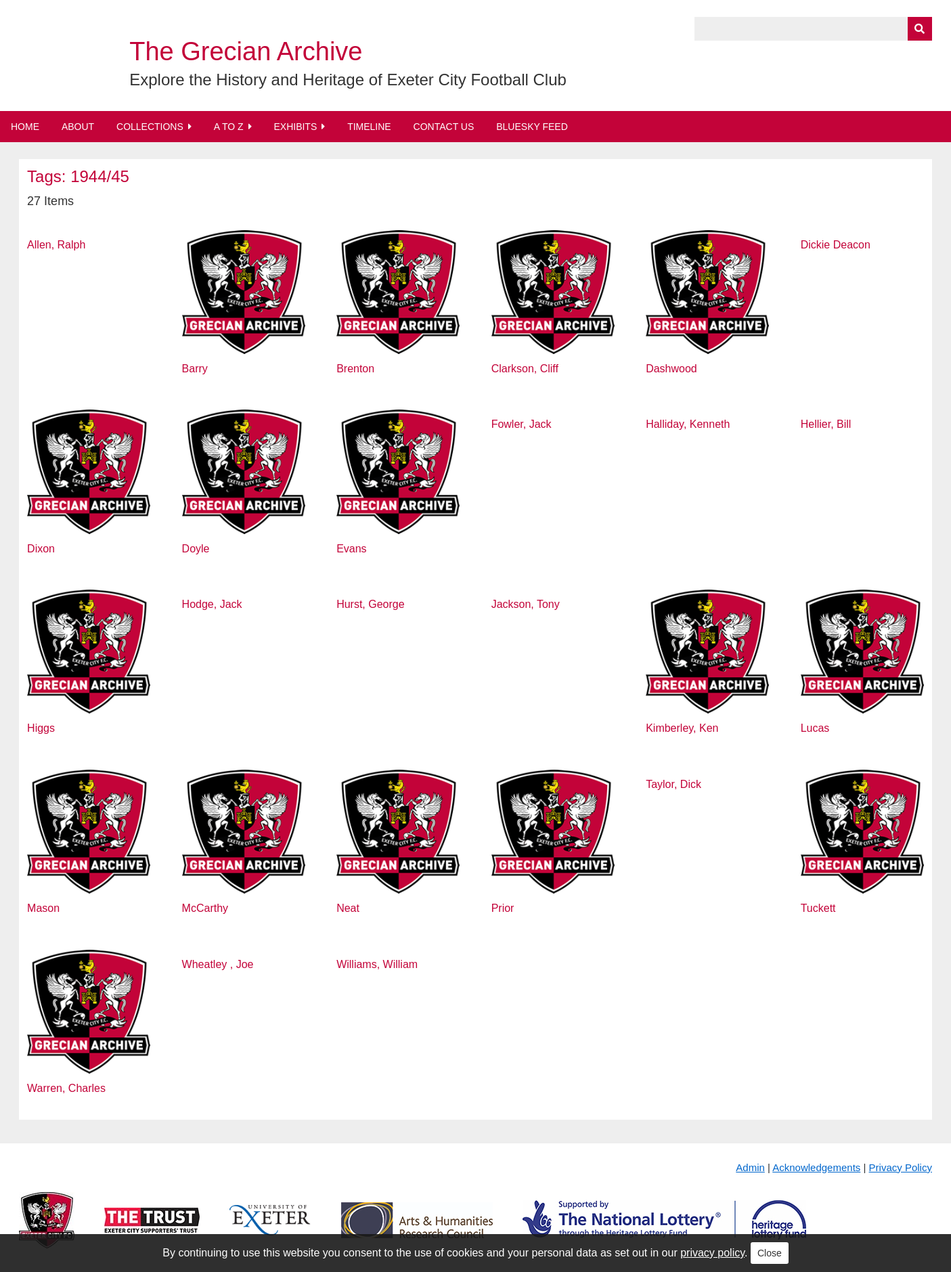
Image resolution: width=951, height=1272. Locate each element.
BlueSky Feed (532, 126)
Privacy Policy (900, 1167)
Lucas (815, 728)
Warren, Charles (66, 1088)
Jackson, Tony (525, 604)
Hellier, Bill (826, 424)
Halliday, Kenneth (688, 424)
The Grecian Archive (245, 51)
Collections (149, 126)
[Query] (813, 29)
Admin (750, 1167)
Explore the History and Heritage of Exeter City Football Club (348, 79)
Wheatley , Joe (218, 964)
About (78, 126)
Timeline (369, 126)
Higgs (41, 728)
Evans (351, 548)
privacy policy (712, 1252)
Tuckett (818, 908)
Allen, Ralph (56, 244)
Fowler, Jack (521, 424)
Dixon (41, 548)
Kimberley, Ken (682, 728)
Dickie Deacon (835, 244)
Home (25, 126)
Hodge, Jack (212, 604)
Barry (195, 368)
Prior (502, 908)
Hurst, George (370, 604)
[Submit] (920, 29)
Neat (347, 908)
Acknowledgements (816, 1167)
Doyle (196, 548)
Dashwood (671, 368)
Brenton (355, 368)
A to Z (229, 126)
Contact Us (444, 126)
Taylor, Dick (673, 784)
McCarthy (205, 908)
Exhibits (295, 126)
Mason (43, 908)
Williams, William (377, 964)
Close (769, 1253)
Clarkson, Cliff (524, 368)
